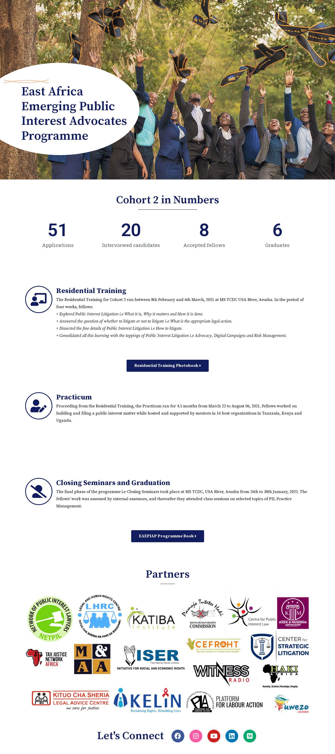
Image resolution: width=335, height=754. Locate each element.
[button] (168, 366)
